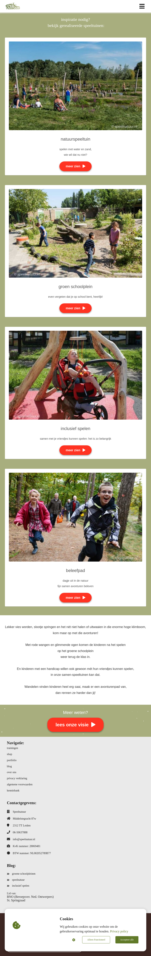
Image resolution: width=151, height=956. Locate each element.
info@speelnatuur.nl (24, 839)
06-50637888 (20, 832)
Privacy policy (119, 931)
